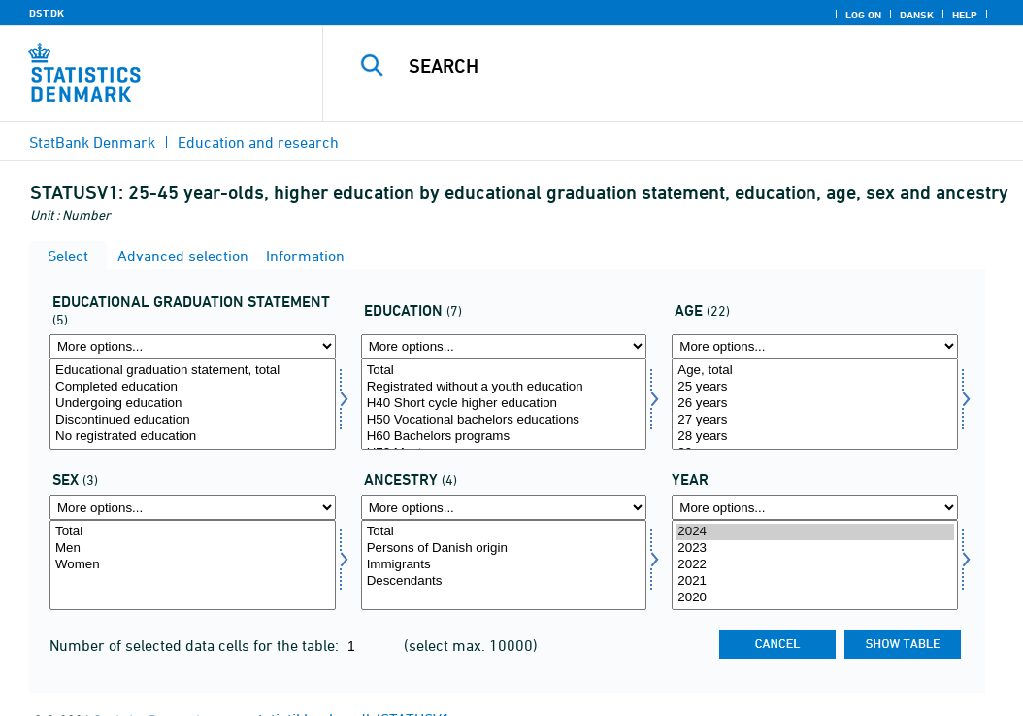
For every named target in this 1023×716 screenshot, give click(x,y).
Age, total (815, 370)
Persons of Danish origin (504, 548)
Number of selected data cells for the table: (196, 645)
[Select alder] (815, 404)
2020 (815, 598)
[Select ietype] (504, 565)
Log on (863, 14)
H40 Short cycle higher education (504, 403)
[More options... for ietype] (504, 507)
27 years (815, 420)
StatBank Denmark (92, 142)
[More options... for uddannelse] (504, 346)
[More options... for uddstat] (193, 346)
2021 (815, 581)
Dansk (917, 14)
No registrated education (192, 436)
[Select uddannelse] (504, 404)
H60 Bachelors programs (504, 436)
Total (504, 370)
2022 (815, 565)
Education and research (258, 142)
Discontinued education (192, 420)
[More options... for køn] (193, 507)
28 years (815, 436)
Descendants (504, 581)
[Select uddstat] (193, 404)
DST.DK (46, 12)
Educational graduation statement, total (192, 370)
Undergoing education (192, 403)
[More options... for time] (815, 507)
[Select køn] (193, 565)
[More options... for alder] (815, 346)
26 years (815, 403)
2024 (815, 532)
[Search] (677, 66)
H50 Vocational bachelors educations (504, 420)
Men (192, 548)
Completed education (192, 387)
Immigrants (504, 565)
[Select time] (815, 565)
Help (964, 14)
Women (192, 565)
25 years (815, 387)
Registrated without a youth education (504, 387)
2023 (815, 548)
